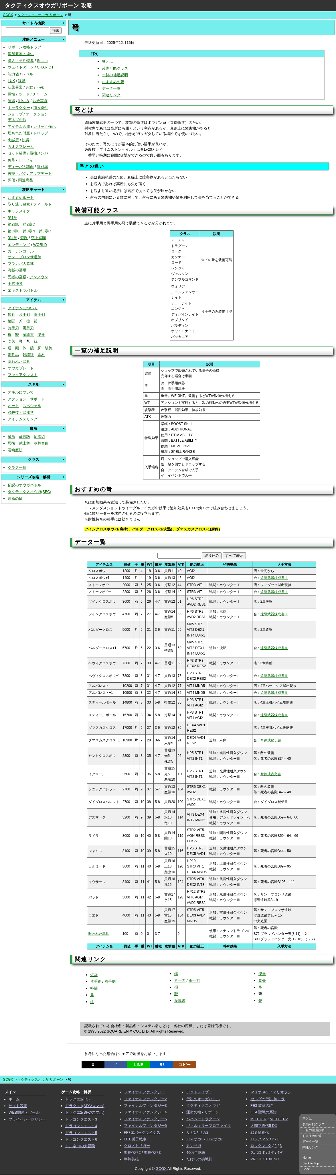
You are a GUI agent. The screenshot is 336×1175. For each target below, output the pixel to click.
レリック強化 (44, 126)
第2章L (13, 224)
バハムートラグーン (203, 1119)
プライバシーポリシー (27, 1119)
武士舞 (24, 443)
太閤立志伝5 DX (263, 1125)
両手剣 (39, 314)
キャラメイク (19, 211)
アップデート (40, 173)
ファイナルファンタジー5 (145, 1119)
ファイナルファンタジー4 (145, 1112)
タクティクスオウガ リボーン (40, 15)
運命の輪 (15, 498)
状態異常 (15, 87)
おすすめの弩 (113, 82)
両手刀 (28, 328)
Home (307, 1157)
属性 (11, 94)
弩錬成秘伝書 (270, 740)
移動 (21, 81)
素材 (41, 354)
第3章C (45, 231)
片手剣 (24, 314)
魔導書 (28, 334)
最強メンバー (40, 153)
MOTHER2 (279, 1119)
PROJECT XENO (264, 1159)
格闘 (11, 321)
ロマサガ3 (214, 1139)
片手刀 (13, 328)
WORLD (40, 244)
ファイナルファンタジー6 (145, 1125)
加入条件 (40, 107)
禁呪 (24, 238)
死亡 (29, 87)
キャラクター (19, 107)
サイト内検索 (33, 23)
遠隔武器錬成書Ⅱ (274, 648)
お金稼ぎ (40, 101)
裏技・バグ (17, 173)
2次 (271, 1152)
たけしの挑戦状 (199, 1159)
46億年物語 (195, 1152)
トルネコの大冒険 (80, 1146)
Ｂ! (161, 1064)
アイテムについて (22, 308)
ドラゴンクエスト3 (81, 1119)
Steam (42, 60)
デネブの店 (17, 119)
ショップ (15, 114)
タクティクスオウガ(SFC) (29, 491)
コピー (185, 1064)
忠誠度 (13, 140)
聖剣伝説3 (152, 1152)
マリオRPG (260, 1092)
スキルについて (21, 392)
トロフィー (27, 160)
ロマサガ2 (194, 1139)
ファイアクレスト (22, 375)
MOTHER (258, 1119)
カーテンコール (21, 251)
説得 (25, 140)
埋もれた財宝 (19, 133)
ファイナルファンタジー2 (145, 1099)
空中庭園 (38, 238)
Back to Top (311, 1163)
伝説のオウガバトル (24, 485)
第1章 (12, 218)
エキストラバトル (22, 290)
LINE (138, 1064)
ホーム (14, 1099)
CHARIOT (45, 67)
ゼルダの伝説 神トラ (267, 1099)
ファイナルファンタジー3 (145, 1105)
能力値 (13, 74)
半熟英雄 (131, 1159)
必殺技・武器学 (21, 412)
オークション (37, 114)
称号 (11, 160)
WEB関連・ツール (24, 1112)
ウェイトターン (21, 67)
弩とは (107, 61)
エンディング (19, 244)
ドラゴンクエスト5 (81, 1133)
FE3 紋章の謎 (261, 1105)
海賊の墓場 (17, 270)
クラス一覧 (17, 467)
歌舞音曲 (41, 443)
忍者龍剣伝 (259, 1132)
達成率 (42, 166)
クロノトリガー (137, 1145)
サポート (37, 399)
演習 (11, 101)
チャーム (40, 94)
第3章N (29, 231)
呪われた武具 (19, 361)
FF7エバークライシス (142, 1132)
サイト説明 (18, 1106)
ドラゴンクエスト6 (81, 1139)
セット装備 (17, 153)
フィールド (42, 204)
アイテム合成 (19, 126)
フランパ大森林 (21, 263)
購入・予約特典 (21, 60)
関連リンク (111, 95)
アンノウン (38, 277)
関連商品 (25, 180)
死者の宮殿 (17, 277)
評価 (11, 180)
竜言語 (24, 436)
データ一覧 (111, 88)
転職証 (28, 354)
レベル (27, 74)
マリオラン (282, 1092)
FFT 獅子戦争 (135, 1139)
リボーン (211, 1112)
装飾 (48, 348)
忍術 (11, 443)
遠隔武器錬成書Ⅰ (274, 578)
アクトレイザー (199, 1092)
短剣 (11, 314)
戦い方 (23, 101)
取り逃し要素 (19, 204)
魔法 (11, 436)
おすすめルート (21, 197)
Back (306, 1169)
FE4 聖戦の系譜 (263, 1112)
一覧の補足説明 (115, 75)
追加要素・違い (21, 54)
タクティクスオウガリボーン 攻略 (48, 5)
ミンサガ (193, 1145)
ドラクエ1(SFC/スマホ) (84, 1106)
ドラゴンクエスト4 (81, 1126)
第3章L (13, 231)
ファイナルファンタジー (144, 1092)
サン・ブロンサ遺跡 (24, 257)
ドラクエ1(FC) (77, 1099)
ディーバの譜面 (21, 166)
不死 (40, 87)
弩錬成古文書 (270, 774)
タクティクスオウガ (203, 1105)
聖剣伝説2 (132, 1152)
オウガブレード (21, 368)
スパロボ (257, 1152)
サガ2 (203, 1132)
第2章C (29, 224)
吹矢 (11, 341)
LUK (11, 81)
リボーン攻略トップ (24, 47)
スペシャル (32, 406)
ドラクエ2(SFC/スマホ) (84, 1112)
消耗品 (13, 354)
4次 (280, 1152)
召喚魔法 (15, 450)
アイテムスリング (22, 419)
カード (23, 94)
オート (13, 406)
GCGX (8, 15)
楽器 (41, 334)
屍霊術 (39, 436)
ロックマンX (261, 1145)
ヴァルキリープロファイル (208, 1125)
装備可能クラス (115, 68)
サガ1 (191, 1132)
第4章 (12, 238)
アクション (17, 399)
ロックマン (259, 1139)
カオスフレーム (21, 146)
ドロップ (40, 133)
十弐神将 (15, 283)
